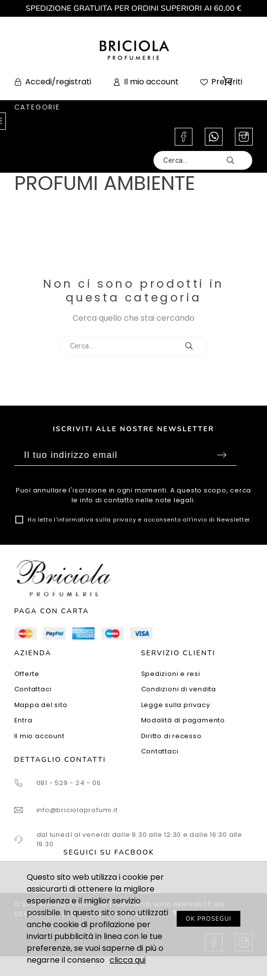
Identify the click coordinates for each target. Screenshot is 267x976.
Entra (23, 720)
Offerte (26, 673)
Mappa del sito (41, 705)
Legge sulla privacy (175, 705)
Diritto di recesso (171, 736)
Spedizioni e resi (170, 673)
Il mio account (39, 736)
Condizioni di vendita (178, 689)
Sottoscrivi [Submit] (222, 455)
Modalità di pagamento (183, 720)
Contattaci (33, 689)
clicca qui (128, 960)
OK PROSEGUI (208, 919)
